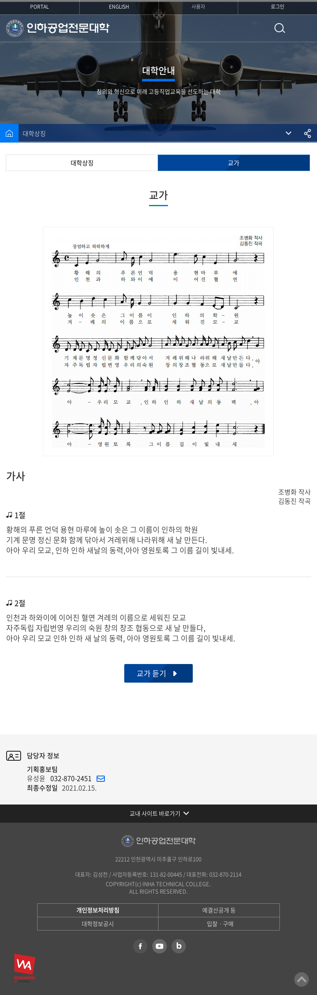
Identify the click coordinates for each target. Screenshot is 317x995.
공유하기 (307, 133)
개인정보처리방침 (97, 910)
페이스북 (140, 946)
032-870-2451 (71, 778)
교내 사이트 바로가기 (155, 813)
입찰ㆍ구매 (220, 923)
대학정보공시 (98, 923)
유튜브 (159, 946)
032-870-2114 (225, 874)
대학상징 (34, 133)
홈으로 (9, 133)
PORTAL (39, 6)
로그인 (277, 6)
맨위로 (301, 979)
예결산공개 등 (219, 910)
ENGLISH (119, 6)
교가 (233, 162)
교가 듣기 (151, 673)
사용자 (198, 6)
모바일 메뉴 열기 (304, 28)
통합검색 (279, 28)
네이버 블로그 (178, 946)
